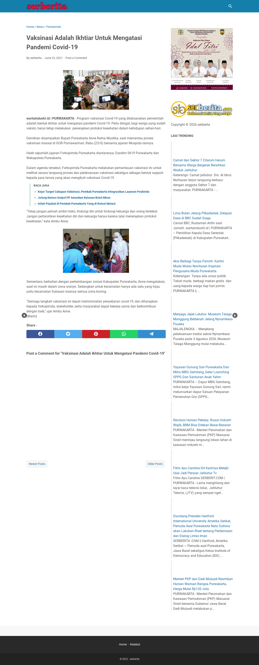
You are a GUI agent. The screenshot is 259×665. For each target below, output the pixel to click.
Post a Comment (76, 58)
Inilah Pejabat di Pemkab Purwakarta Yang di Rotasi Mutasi (77, 203)
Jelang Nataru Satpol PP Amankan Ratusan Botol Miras (74, 197)
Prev (24, 315)
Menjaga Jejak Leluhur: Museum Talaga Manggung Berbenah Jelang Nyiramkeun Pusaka (203, 319)
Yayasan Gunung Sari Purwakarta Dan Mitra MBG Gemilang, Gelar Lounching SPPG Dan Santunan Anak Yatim (201, 372)
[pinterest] (96, 334)
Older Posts (155, 464)
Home (123, 644)
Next (235, 315)
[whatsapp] (124, 334)
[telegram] (152, 334)
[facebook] (40, 334)
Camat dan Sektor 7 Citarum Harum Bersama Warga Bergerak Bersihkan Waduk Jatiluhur (199, 165)
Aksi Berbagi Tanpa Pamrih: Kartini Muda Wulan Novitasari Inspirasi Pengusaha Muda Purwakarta (198, 266)
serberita (135, 659)
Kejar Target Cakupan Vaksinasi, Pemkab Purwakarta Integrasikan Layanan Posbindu (93, 191)
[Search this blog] (230, 6)
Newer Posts (37, 464)
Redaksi (135, 644)
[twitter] (68, 334)
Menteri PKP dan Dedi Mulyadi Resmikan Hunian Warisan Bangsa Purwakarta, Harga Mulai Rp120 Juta (203, 584)
